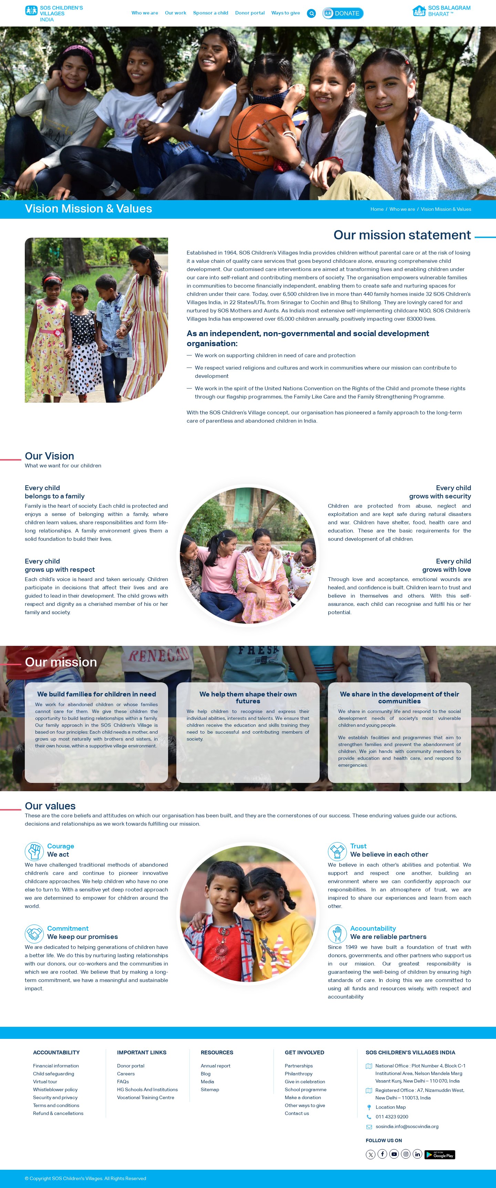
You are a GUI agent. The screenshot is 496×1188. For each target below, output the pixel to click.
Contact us (297, 1113)
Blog (205, 1074)
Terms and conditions (56, 1105)
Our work (175, 13)
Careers (126, 1074)
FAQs (123, 1081)
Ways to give (285, 13)
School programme (306, 1089)
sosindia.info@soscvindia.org (407, 1126)
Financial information (56, 1066)
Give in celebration (305, 1081)
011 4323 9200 (392, 1117)
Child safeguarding (53, 1074)
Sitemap (210, 1089)
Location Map (391, 1107)
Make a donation (303, 1097)
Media (207, 1081)
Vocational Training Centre (145, 1097)
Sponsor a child (210, 13)
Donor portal (250, 13)
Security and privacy (55, 1097)
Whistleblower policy (55, 1089)
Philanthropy (298, 1074)
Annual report (215, 1066)
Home (377, 209)
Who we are (145, 13)
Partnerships (299, 1066)
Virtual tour (45, 1081)
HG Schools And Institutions (147, 1089)
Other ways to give (305, 1105)
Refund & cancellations (58, 1113)
